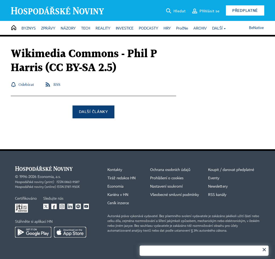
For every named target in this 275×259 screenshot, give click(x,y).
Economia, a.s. (49, 177)
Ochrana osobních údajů (170, 170)
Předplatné (245, 10)
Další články (93, 111)
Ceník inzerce (118, 203)
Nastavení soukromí (166, 186)
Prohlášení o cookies (166, 178)
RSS (56, 84)
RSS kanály (217, 195)
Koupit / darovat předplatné (231, 170)
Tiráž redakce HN (121, 178)
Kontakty (114, 170)
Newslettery (218, 186)
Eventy (213, 178)
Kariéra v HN (117, 195)
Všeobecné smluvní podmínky (174, 195)
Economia (115, 186)
